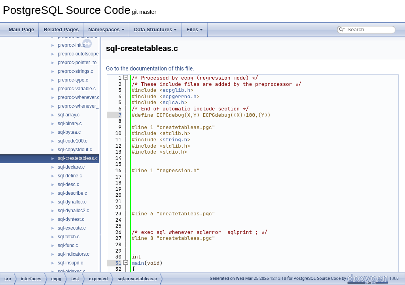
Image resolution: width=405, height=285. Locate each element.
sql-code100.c (72, 141)
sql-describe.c (72, 193)
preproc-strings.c (75, 71)
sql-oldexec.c (71, 271)
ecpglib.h (176, 90)
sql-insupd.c (70, 263)
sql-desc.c (68, 184)
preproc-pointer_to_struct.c (86, 62)
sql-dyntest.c (71, 219)
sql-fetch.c (68, 236)
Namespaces (106, 29)
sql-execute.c (72, 228)
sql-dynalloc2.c (73, 210)
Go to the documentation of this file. (150, 68)
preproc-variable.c (77, 88)
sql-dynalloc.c (72, 202)
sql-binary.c (69, 123)
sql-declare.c (71, 167)
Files (194, 29)
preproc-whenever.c (78, 97)
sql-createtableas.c (78, 158)
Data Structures (155, 29)
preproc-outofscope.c (80, 54)
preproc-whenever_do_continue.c (93, 106)
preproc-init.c (71, 45)
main (138, 263)
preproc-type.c (73, 80)
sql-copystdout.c (75, 149)
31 (113, 263)
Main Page (21, 29)
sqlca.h (173, 102)
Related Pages (61, 29)
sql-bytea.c (69, 132)
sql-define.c (70, 176)
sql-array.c (68, 115)
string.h (175, 139)
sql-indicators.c (73, 254)
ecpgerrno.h (180, 96)
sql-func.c (68, 245)
